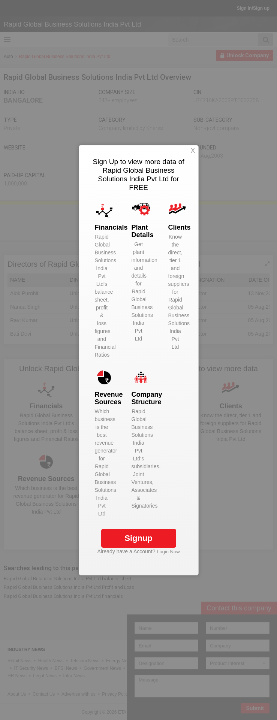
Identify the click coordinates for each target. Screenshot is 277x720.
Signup (138, 538)
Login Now (168, 551)
